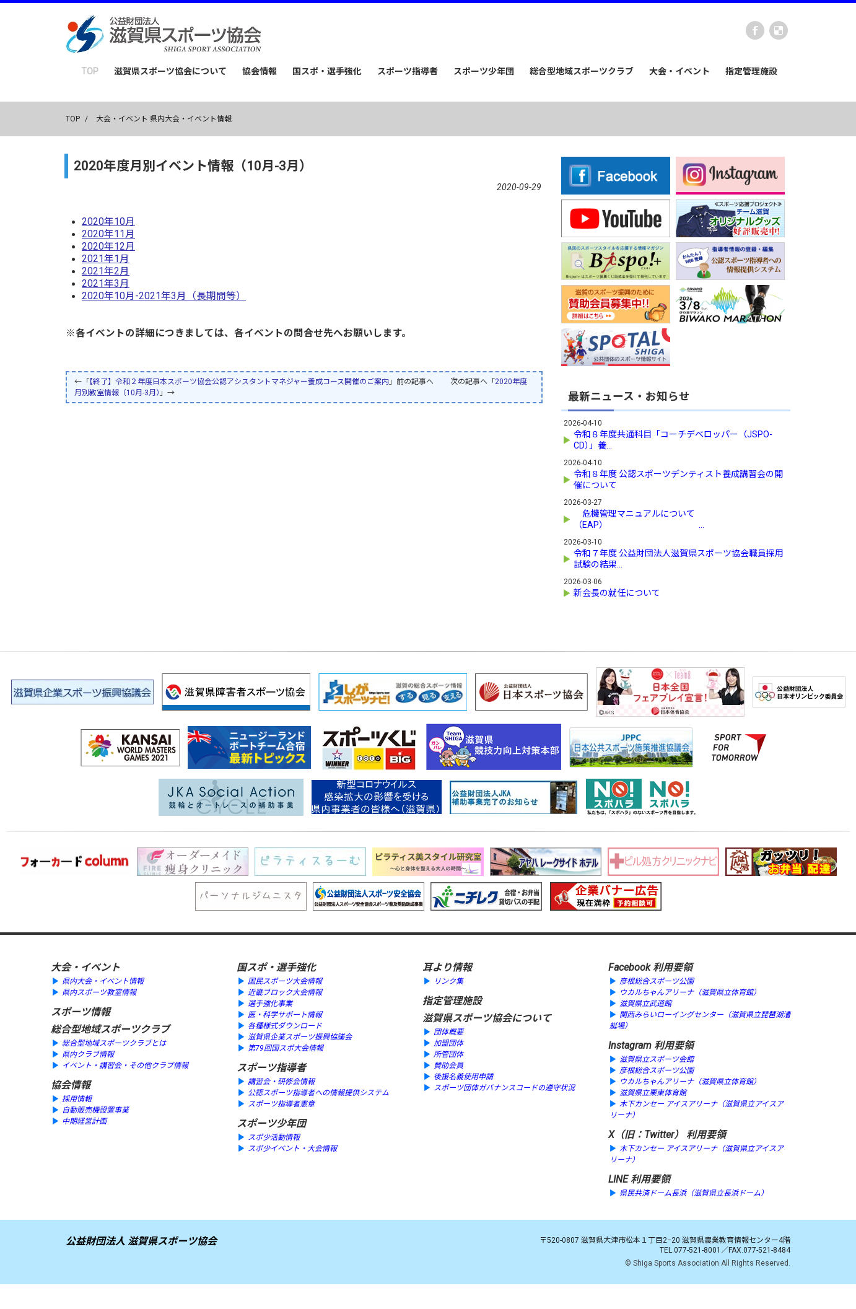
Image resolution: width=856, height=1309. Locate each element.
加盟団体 (448, 1043)
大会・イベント (679, 71)
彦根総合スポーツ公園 (656, 981)
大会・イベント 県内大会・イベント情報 (164, 119)
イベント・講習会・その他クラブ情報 (125, 1065)
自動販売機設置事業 (95, 1110)
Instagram (630, 1045)
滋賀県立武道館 (645, 1003)
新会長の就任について (617, 593)
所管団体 (448, 1054)
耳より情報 (447, 967)
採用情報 (77, 1099)
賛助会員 (448, 1065)
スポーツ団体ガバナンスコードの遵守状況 (504, 1088)
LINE (618, 1179)
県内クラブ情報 (88, 1054)
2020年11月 (108, 234)
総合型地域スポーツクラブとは (114, 1043)
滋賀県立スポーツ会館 (656, 1059)
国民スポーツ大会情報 (285, 981)
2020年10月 (108, 221)
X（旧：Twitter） (646, 1134)
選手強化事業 (270, 1003)
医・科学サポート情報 (285, 1014)
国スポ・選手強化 (327, 71)
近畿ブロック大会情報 (285, 992)
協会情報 (259, 71)
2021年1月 (105, 259)
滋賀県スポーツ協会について (170, 71)
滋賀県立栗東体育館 (652, 1092)
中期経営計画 (84, 1121)
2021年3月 (105, 283)
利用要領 (672, 967)
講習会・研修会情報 (281, 1081)
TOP (89, 71)
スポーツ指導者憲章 (281, 1104)
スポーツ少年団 (483, 71)
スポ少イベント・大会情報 (292, 1148)
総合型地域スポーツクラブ (582, 71)
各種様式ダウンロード (285, 1026)
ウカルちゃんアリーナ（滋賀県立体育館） (690, 992)
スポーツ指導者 (407, 71)
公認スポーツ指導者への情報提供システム (318, 1092)
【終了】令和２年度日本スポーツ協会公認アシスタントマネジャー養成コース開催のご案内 (239, 381)
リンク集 (448, 981)
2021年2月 (105, 271)
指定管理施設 (751, 71)
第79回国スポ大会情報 (285, 1048)
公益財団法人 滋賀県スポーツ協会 (141, 1241)
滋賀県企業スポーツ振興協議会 (300, 1037)
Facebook (755, 30)
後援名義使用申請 (463, 1076)
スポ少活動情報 (274, 1137)
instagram (778, 30)
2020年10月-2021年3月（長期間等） (164, 296)
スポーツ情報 (80, 1012)
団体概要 (448, 1032)
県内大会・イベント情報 (103, 981)
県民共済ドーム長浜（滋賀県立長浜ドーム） (693, 1193)
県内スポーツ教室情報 (99, 992)
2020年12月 (108, 246)
